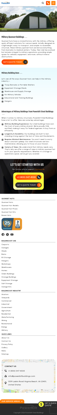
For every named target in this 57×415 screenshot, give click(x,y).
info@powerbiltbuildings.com (21, 376)
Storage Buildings (9, 277)
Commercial (6, 301)
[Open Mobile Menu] (53, 3)
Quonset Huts (7, 202)
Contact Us (39, 169)
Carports (5, 244)
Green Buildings (8, 274)
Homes (4, 270)
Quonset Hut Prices (10, 209)
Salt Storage (7, 283)
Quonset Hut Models (10, 205)
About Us (5, 338)
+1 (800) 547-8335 (16, 371)
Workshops (6, 264)
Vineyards (6, 298)
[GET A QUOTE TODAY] (28, 185)
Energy (4, 327)
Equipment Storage (10, 280)
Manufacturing (8, 317)
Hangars (5, 261)
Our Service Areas (12, 401)
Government (7, 307)
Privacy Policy (7, 344)
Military (5, 330)
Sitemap (5, 354)
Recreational (7, 324)
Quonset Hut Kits (9, 212)
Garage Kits (6, 287)
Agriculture (6, 311)
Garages (5, 248)
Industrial (5, 304)
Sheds (4, 251)
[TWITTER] (7, 234)
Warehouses (7, 267)
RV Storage (6, 257)
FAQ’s (4, 351)
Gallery (5, 348)
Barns (4, 254)
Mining (4, 320)
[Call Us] (48, 3)
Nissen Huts (6, 215)
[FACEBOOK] (3, 234)
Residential (6, 314)
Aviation (5, 294)
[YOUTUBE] (11, 234)
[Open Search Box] (43, 3)
